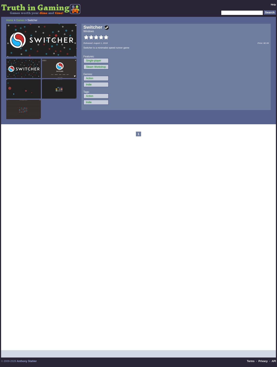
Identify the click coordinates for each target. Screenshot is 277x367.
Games (20, 20)
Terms (251, 361)
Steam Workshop (96, 66)
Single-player (93, 60)
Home (9, 20)
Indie (89, 84)
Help (273, 4)
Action (89, 78)
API (274, 361)
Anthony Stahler (27, 361)
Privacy (263, 361)
